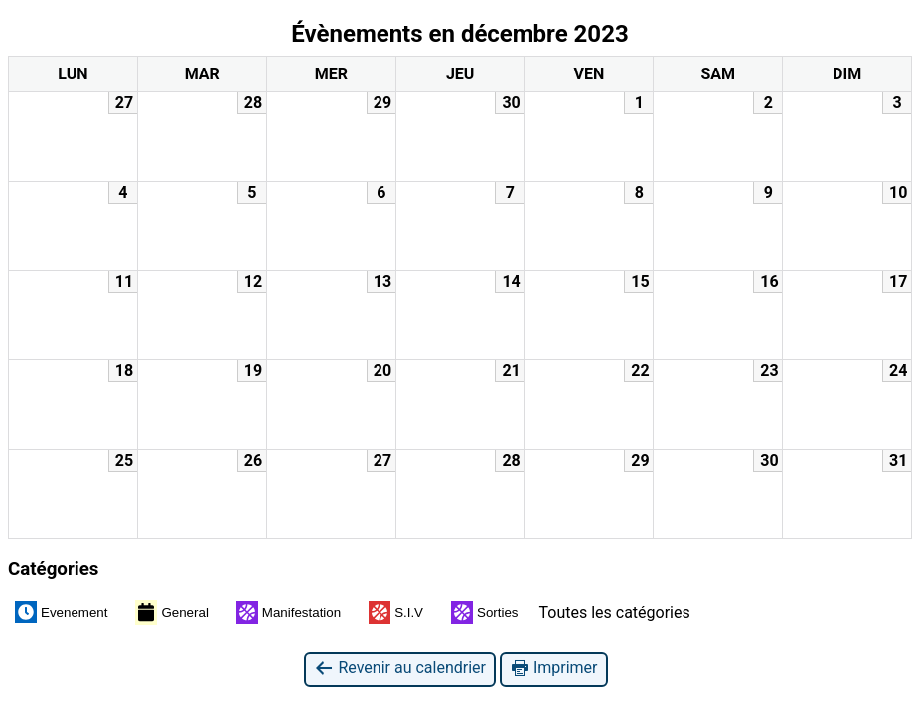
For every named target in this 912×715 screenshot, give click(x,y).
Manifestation (288, 612)
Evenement (61, 612)
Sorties (484, 612)
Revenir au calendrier (399, 668)
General (171, 612)
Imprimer (554, 668)
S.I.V (396, 612)
